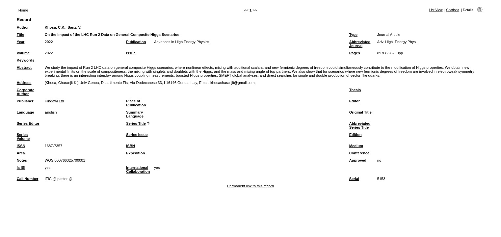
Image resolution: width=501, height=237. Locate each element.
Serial (354, 179)
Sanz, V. (74, 27)
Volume (23, 53)
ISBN (130, 146)
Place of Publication (136, 103)
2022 (49, 42)
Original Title (360, 112)
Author (23, 27)
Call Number (28, 179)
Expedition (135, 153)
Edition (355, 135)
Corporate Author (25, 92)
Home (23, 10)
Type (353, 35)
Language (25, 112)
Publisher (25, 101)
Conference (359, 153)
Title (20, 35)
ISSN (21, 146)
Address (24, 83)
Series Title (136, 123)
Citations (453, 10)
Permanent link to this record (250, 186)
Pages (354, 53)
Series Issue (136, 135)
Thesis (355, 90)
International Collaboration (138, 169)
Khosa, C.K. (55, 27)
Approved (357, 160)
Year (21, 42)
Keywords (25, 60)
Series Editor (28, 123)
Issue (131, 53)
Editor (354, 101)
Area (21, 153)
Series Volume (23, 137)
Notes (22, 160)
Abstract (24, 67)
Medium (356, 146)
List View (436, 10)
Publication (136, 42)
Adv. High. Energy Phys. (397, 42)
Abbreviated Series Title (360, 125)
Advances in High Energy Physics (181, 42)
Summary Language (135, 114)
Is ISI (21, 168)
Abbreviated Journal (360, 44)
